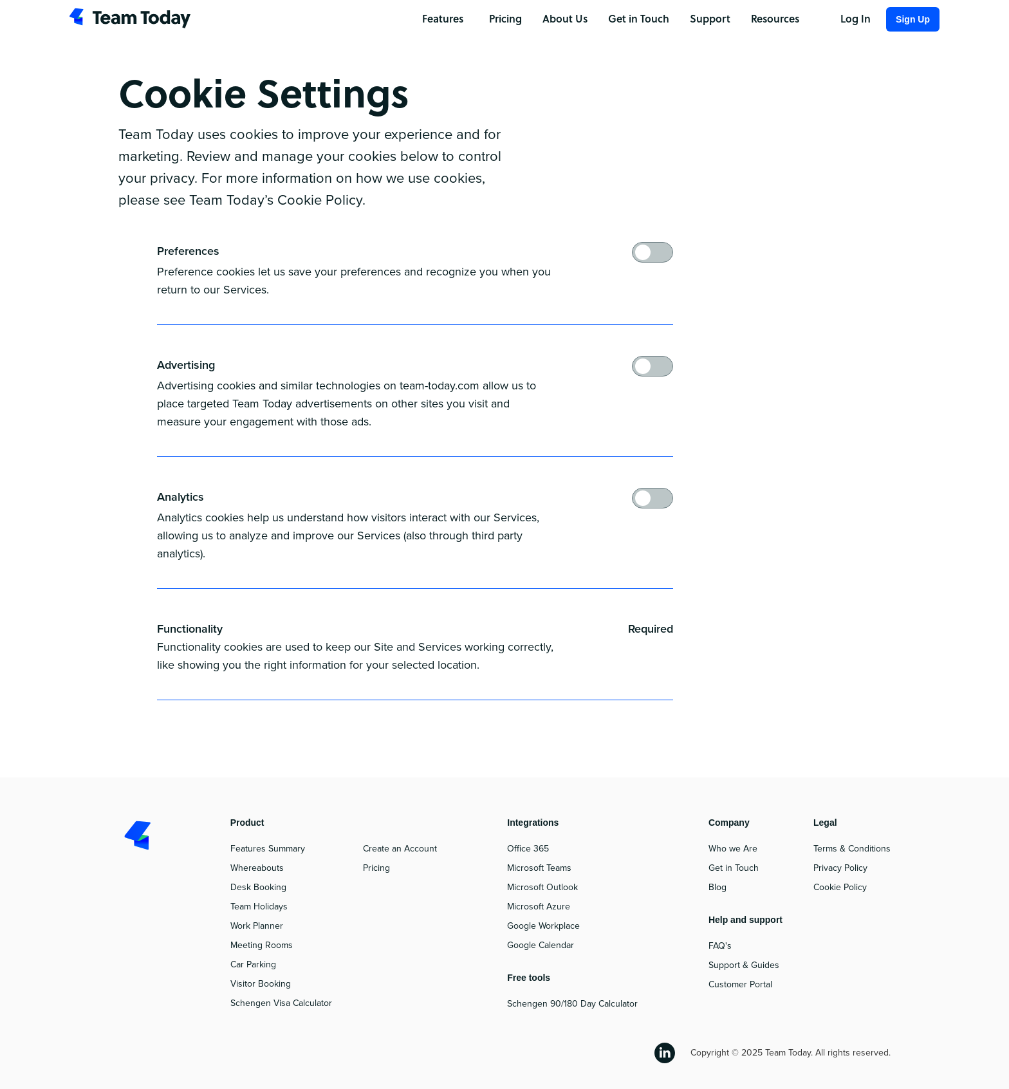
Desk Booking (258, 887)
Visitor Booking (260, 983)
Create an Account (400, 848)
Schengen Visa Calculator (281, 1003)
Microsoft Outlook (542, 887)
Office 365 (528, 848)
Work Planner (256, 925)
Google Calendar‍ (540, 945)
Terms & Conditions (852, 848)
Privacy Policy (840, 867)
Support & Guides (743, 965)
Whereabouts (257, 867)
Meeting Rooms (261, 945)
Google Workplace (543, 925)
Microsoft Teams (539, 867)
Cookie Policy (840, 887)
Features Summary (267, 848)
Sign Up (913, 19)
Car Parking (253, 964)
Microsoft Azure (538, 906)
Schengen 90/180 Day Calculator (572, 1003)
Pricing (376, 867)
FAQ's (720, 945)
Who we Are (732, 848)
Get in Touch (733, 867)
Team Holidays (259, 906)
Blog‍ (717, 887)
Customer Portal (740, 984)
